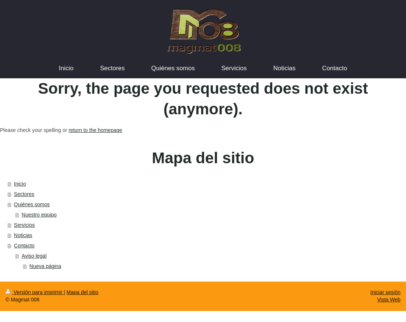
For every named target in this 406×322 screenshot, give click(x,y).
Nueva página (45, 266)
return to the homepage (95, 130)
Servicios (24, 225)
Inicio (20, 184)
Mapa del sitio (82, 292)
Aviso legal (34, 256)
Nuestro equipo (39, 215)
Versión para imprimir (35, 292)
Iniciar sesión (385, 292)
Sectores (24, 194)
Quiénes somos (32, 204)
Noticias (23, 235)
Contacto (24, 245)
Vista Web (388, 300)
